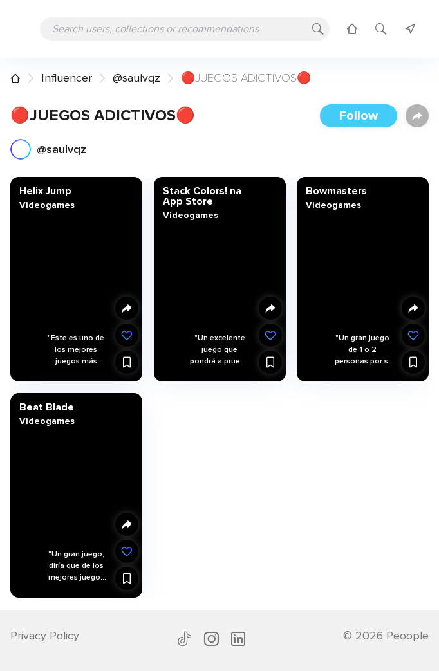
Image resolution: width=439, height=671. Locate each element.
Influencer (66, 78)
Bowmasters (336, 191)
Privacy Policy (44, 636)
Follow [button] (358, 116)
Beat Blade (46, 407)
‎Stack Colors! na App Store (201, 196)
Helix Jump (45, 191)
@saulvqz (136, 78)
